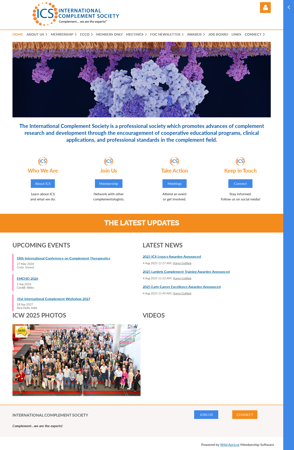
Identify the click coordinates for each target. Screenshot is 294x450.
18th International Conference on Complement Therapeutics (63, 258)
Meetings (175, 183)
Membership (108, 183)
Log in (265, 7)
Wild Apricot (230, 444)
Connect (240, 183)
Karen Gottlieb (182, 263)
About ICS (43, 183)
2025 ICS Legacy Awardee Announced (172, 256)
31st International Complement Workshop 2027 (53, 299)
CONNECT (245, 414)
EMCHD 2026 (27, 278)
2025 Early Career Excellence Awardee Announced (182, 287)
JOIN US (206, 414)
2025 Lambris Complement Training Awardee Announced (186, 271)
